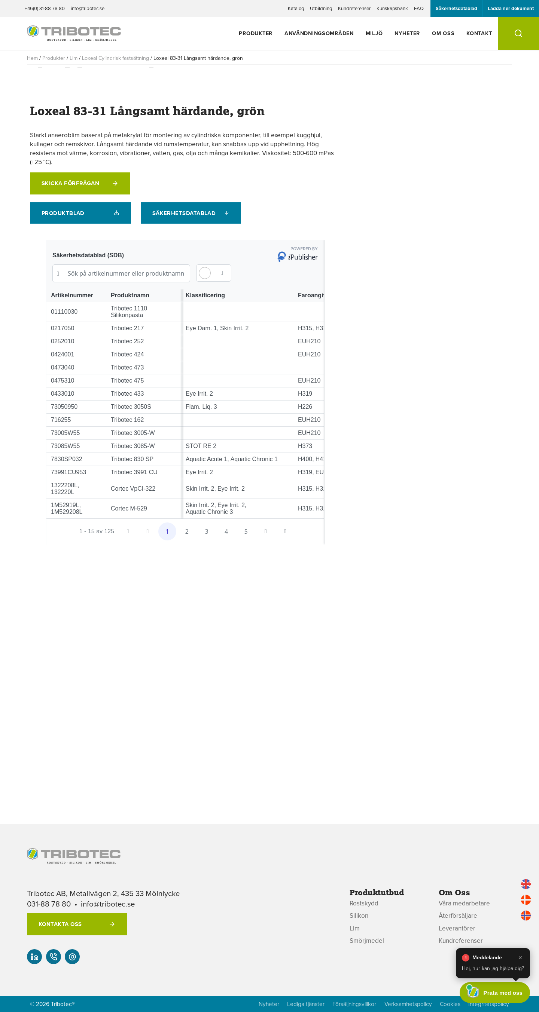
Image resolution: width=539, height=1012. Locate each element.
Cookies (450, 1004)
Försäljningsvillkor (354, 1004)
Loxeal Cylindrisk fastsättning (115, 58)
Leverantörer (457, 928)
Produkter (255, 33)
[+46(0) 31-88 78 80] (53, 956)
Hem (32, 58)
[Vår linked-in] (34, 956)
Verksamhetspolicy (408, 1004)
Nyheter (407, 33)
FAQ (419, 8)
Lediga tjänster (306, 1004)
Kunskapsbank (392, 8)
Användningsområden (319, 33)
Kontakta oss (60, 924)
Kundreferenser (354, 8)
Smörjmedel (367, 940)
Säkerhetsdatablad (456, 8)
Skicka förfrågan (70, 183)
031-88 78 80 (49, 903)
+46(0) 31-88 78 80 (45, 8)
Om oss (443, 33)
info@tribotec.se (87, 8)
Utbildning (321, 8)
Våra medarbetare (464, 903)
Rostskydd (364, 903)
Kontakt (479, 33)
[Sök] (518, 33)
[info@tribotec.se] (72, 956)
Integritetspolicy (488, 1004)
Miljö (374, 33)
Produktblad (63, 213)
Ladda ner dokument (511, 8)
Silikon (359, 915)
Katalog (296, 8)
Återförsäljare (458, 915)
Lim (73, 58)
